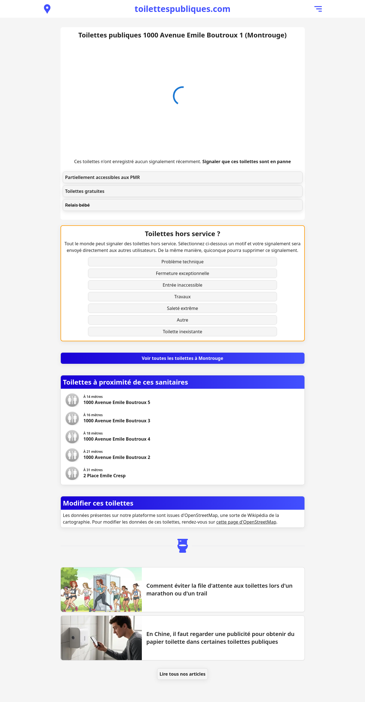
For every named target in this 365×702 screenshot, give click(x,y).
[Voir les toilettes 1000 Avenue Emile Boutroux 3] (117, 418)
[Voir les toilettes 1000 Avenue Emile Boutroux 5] (117, 400)
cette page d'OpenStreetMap (246, 522)
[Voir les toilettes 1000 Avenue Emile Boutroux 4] (117, 437)
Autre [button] (182, 320)
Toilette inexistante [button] (182, 332)
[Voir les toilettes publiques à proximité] (47, 8)
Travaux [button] (182, 297)
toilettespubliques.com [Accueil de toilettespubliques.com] (182, 8)
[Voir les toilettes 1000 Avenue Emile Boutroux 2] (117, 455)
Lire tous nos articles (182, 674)
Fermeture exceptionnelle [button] (182, 273)
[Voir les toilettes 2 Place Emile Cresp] (104, 473)
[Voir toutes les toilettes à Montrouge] (183, 358)
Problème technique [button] (183, 262)
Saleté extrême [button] (182, 308)
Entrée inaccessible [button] (182, 285)
